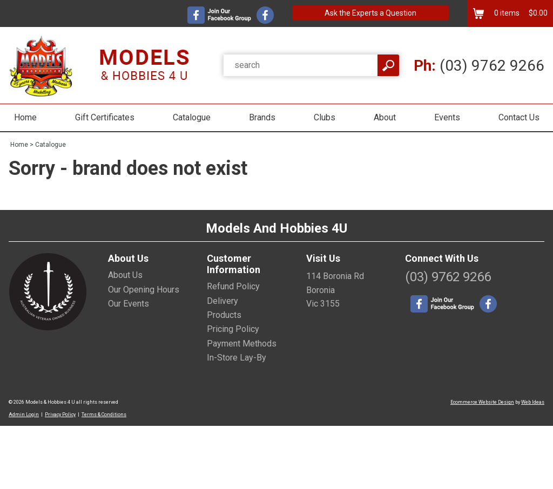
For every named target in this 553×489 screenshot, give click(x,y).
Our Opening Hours (143, 289)
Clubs (324, 117)
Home (25, 117)
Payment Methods (241, 343)
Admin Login (24, 414)
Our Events (128, 303)
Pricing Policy (233, 329)
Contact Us (518, 117)
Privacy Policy (60, 414)
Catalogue (192, 117)
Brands (262, 117)
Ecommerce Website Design (482, 402)
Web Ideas (532, 402)
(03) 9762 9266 (479, 65)
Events (447, 117)
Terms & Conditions (104, 414)
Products (224, 315)
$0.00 (537, 13)
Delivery (222, 301)
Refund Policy (233, 286)
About (385, 117)
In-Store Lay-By (236, 357)
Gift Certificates (104, 117)
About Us (125, 275)
